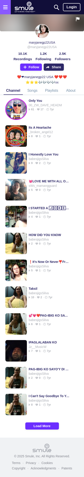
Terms (16, 463)
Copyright (18, 468)
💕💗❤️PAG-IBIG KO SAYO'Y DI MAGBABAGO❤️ (49, 315)
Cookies (47, 463)
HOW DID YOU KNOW (45, 235)
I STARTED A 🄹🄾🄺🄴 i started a (49, 208)
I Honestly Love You (43, 154)
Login (72, 7)
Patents (66, 468)
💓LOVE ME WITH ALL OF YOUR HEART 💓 (49, 181)
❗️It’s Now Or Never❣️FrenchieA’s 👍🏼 (49, 262)
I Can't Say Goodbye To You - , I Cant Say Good (49, 396)
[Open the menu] (5, 7)
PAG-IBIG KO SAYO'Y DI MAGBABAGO (49, 369)
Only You (35, 100)
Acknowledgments (43, 468)
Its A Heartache (40, 127)
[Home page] (24, 7)
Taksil (33, 288)
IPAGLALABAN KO (43, 342)
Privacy (31, 463)
